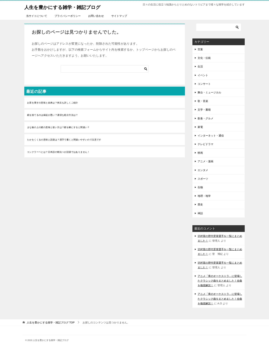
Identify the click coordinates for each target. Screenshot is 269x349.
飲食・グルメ (205, 118)
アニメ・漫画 (205, 161)
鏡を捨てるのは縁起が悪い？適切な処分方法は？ (52, 115)
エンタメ (203, 170)
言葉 (200, 49)
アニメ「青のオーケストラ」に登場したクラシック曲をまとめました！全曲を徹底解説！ (220, 280)
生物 (200, 187)
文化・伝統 (204, 57)
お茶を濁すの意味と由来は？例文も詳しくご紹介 (52, 102)
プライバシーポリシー (68, 15)
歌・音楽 (203, 101)
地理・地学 (204, 195)
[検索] (105, 69)
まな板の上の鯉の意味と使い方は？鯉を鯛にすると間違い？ (58, 127)
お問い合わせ (96, 15)
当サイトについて (36, 15)
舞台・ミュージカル (209, 92)
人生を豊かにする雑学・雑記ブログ (69, 6)
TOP (51, 322)
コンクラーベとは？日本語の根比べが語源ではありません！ (58, 152)
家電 (200, 126)
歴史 (200, 204)
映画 (200, 152)
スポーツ (203, 178)
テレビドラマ (205, 144)
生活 (200, 66)
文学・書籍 (204, 109)
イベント (203, 75)
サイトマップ (119, 15)
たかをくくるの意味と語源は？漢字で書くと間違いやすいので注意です (64, 139)
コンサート (204, 83)
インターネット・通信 (211, 135)
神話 (200, 213)
